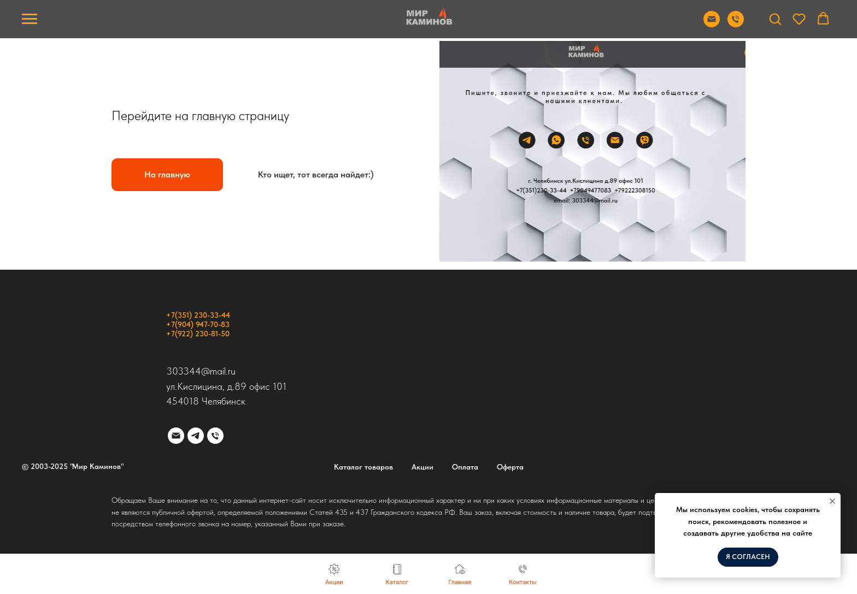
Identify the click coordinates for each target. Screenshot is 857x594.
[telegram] (195, 435)
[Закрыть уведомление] (832, 501)
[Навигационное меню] (29, 19)
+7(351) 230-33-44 (198, 315)
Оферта (510, 466)
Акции (422, 466)
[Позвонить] (735, 24)
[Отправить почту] (711, 24)
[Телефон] (215, 435)
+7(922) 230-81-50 (198, 333)
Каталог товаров (363, 466)
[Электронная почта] (176, 435)
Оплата (465, 466)
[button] (775, 18)
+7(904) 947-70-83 (198, 324)
